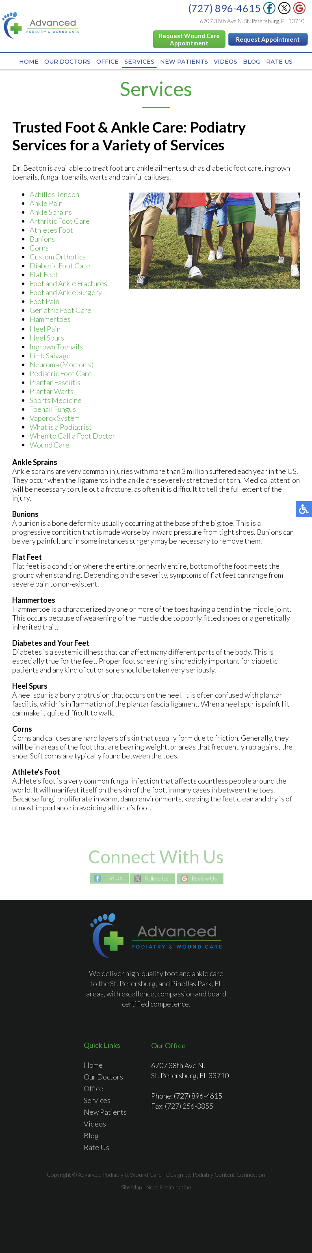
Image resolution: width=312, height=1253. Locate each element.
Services (139, 61)
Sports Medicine (56, 400)
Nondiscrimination (168, 1187)
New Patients (184, 61)
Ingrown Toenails (56, 346)
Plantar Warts (52, 391)
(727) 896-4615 (224, 8)
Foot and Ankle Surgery (66, 292)
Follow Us (157, 878)
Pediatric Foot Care (61, 373)
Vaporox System (55, 417)
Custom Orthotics (58, 256)
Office (107, 61)
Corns (39, 247)
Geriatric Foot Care (60, 310)
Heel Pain (45, 328)
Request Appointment (268, 39)
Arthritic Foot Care (60, 220)
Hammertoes (50, 319)
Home (29, 61)
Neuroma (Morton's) (61, 364)
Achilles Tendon (54, 194)
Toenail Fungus (53, 409)
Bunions (42, 238)
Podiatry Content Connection (229, 1174)
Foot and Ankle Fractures (68, 283)
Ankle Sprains (51, 212)
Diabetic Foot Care (60, 265)
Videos (225, 61)
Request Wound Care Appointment (189, 39)
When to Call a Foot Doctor (72, 435)
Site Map (131, 1187)
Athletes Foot (51, 229)
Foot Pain (44, 301)
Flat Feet (44, 274)
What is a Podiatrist (61, 426)
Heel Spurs (47, 337)
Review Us (204, 878)
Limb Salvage (50, 355)
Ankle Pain (46, 203)
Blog (251, 61)
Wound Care (49, 444)
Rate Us (279, 61)
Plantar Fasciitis (55, 382)
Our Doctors (67, 61)
